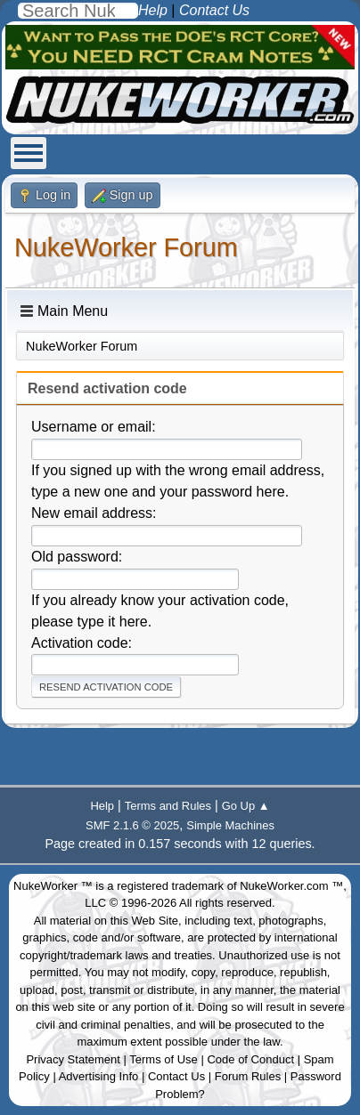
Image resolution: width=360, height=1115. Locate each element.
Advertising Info (99, 1076)
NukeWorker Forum (126, 247)
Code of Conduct (250, 1059)
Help (102, 805)
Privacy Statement (73, 1059)
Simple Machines (230, 825)
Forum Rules (248, 1076)
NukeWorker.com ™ (291, 886)
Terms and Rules (168, 805)
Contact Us (176, 1076)
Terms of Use (163, 1059)
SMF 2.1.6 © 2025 (132, 825)
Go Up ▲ (246, 805)
